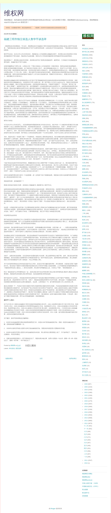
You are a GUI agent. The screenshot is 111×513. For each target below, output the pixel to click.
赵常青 (84, 353)
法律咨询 (85, 258)
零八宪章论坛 (86, 350)
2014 (86, 418)
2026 (86, 384)
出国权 (84, 299)
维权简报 (85, 55)
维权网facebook (87, 480)
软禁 (83, 121)
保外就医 (85, 340)
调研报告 (85, 248)
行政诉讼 (85, 64)
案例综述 (85, 356)
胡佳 (83, 359)
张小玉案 (85, 375)
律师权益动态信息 (88, 185)
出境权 (84, 235)
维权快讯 (85, 61)
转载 (83, 204)
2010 (86, 463)
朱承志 (84, 343)
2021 (86, 398)
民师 (83, 220)
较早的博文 (73, 358)
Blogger (53, 508)
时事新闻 (85, 289)
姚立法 (84, 292)
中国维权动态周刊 (88, 131)
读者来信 (85, 150)
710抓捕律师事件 (87, 197)
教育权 (84, 321)
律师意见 (85, 242)
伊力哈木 (85, 372)
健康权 (84, 270)
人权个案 (85, 112)
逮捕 (83, 169)
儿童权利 (85, 194)
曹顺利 (84, 254)
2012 (86, 423)
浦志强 (84, 296)
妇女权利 (85, 223)
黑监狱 (84, 96)
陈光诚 (84, 216)
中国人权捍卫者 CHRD (90, 483)
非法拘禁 (85, 172)
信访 (83, 90)
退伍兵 (84, 337)
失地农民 (85, 188)
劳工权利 (85, 153)
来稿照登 (85, 264)
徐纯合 (84, 312)
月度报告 (85, 93)
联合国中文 (85, 493)
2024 (86, 389)
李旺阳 (84, 283)
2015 (86, 415)
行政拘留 (85, 74)
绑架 (83, 191)
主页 (41, 358)
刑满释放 (85, 159)
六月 (85, 442)
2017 (86, 409)
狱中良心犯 (85, 52)
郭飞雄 (84, 232)
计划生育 (85, 308)
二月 (85, 454)
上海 (83, 156)
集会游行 (85, 318)
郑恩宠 (84, 327)
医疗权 (84, 334)
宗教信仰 (85, 137)
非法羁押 (85, 181)
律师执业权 (85, 125)
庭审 (83, 109)
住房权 (84, 365)
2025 (86, 387)
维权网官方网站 (87, 474)
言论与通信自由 (87, 140)
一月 (85, 457)
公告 (83, 226)
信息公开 (85, 201)
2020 (86, 401)
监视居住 (85, 261)
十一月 (86, 429)
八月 (85, 437)
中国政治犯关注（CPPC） (90, 486)
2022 (86, 395)
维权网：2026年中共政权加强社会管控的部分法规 (50, 27)
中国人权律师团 (87, 274)
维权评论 (85, 147)
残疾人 (84, 210)
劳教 (83, 178)
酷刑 (83, 105)
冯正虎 (84, 239)
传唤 (83, 118)
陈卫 (83, 315)
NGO (83, 305)
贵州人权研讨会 (87, 280)
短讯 (83, 369)
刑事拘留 (85, 77)
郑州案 (84, 251)
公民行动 (85, 58)
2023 (86, 392)
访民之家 (85, 67)
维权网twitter (86, 477)
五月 (85, 445)
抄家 (83, 229)
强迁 (83, 71)
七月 (85, 440)
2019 (86, 404)
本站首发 (12, 348)
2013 (86, 420)
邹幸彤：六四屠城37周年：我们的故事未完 (18, 27)
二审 (83, 213)
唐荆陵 (84, 277)
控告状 (84, 166)
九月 (85, 434)
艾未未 (84, 331)
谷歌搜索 (85, 496)
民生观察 (85, 489)
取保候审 (85, 175)
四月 (85, 448)
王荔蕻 (84, 302)
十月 (85, 431)
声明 (83, 134)
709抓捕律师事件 (87, 128)
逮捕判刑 (85, 99)
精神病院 (85, 207)
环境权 (84, 245)
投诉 (83, 86)
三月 (85, 451)
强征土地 (85, 143)
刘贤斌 (84, 346)
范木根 (84, 324)
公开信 (84, 80)
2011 (86, 460)
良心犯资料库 (86, 102)
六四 (83, 163)
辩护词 (84, 286)
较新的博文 (9, 358)
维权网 (14, 13)
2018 (86, 406)
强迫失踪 (85, 115)
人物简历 (85, 362)
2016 (86, 412)
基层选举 (18, 348)
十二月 (86, 426)
